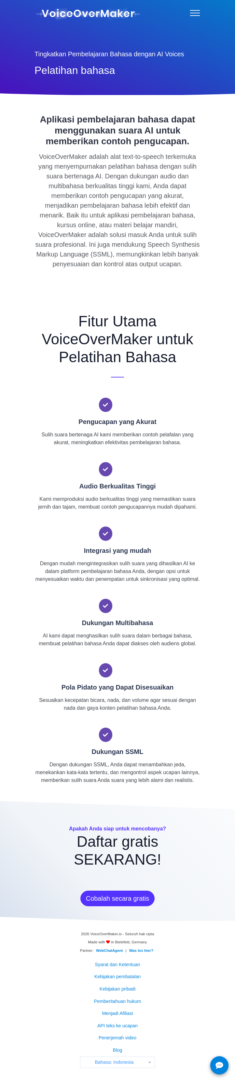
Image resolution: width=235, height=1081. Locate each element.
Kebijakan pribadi (117, 989)
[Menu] (195, 13)
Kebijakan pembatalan (117, 976)
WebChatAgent (109, 950)
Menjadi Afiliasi (117, 1013)
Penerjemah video (117, 1037)
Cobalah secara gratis (117, 898)
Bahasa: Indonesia (114, 1062)
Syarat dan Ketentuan (117, 964)
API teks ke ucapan (117, 1025)
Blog (117, 1050)
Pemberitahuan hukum (117, 1001)
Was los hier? (141, 950)
